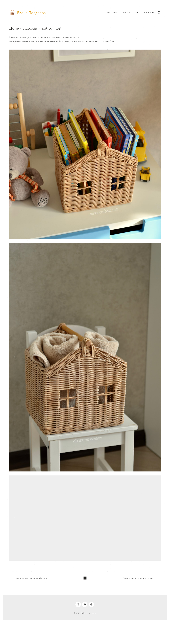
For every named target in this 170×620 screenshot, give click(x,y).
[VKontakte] (84, 604)
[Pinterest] (78, 604)
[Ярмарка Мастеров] (91, 604)
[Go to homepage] (27, 13)
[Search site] (159, 13)
